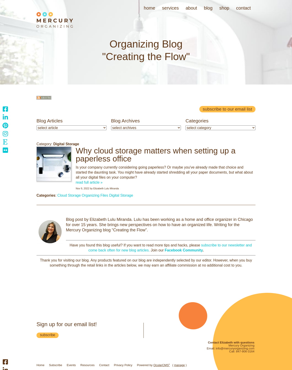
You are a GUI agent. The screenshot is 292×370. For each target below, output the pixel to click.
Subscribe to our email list (227, 109)
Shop (224, 8)
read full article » (89, 182)
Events (71, 365)
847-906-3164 (245, 351)
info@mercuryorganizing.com (235, 348)
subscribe (47, 335)
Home (149, 8)
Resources (87, 365)
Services (170, 8)
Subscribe (55, 365)
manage (179, 365)
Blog (208, 8)
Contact (243, 8)
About (191, 8)
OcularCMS (161, 365)
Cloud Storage (69, 195)
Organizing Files (95, 195)
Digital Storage (121, 195)
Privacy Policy (123, 365)
